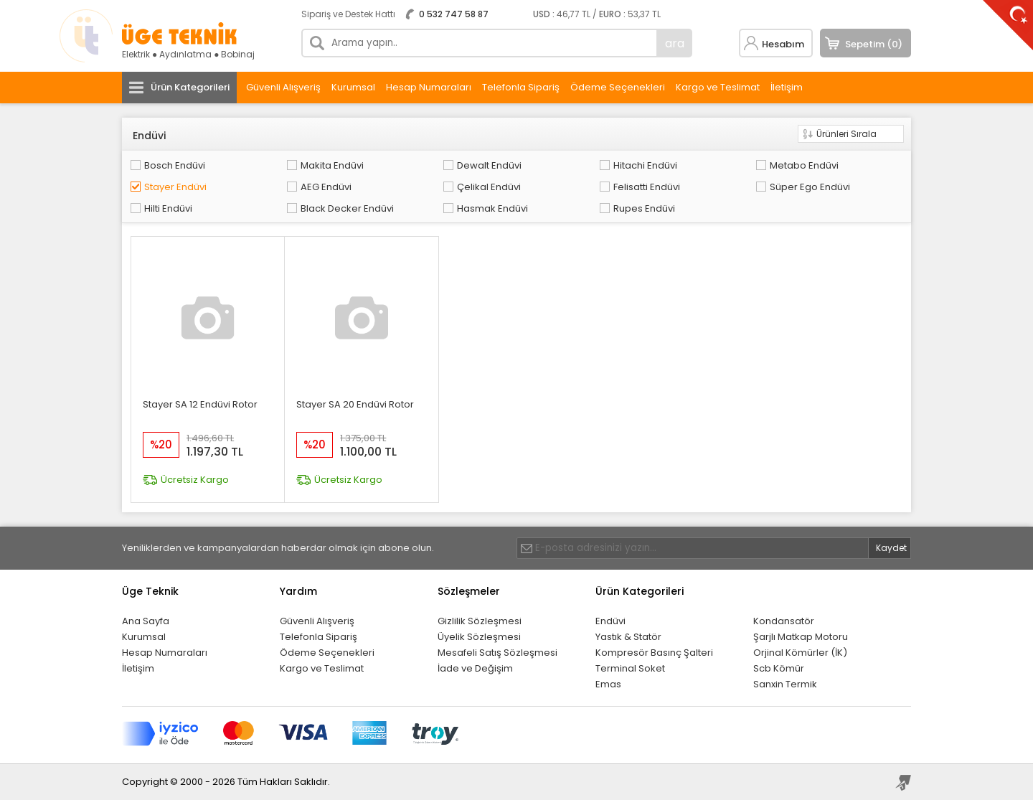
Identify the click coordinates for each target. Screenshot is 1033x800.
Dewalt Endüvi (489, 165)
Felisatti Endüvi (646, 187)
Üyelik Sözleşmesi (479, 637)
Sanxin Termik (785, 684)
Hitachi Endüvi (645, 165)
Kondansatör (783, 621)
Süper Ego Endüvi (810, 187)
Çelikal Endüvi (489, 187)
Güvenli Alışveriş (283, 87)
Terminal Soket (630, 668)
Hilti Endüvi (168, 208)
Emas (608, 684)
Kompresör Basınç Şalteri (654, 652)
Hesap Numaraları (428, 87)
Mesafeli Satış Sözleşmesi (497, 652)
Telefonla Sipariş (521, 87)
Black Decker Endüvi (347, 208)
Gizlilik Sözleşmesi (480, 621)
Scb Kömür (778, 668)
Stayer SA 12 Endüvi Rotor (200, 404)
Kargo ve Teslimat (718, 87)
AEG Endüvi (326, 187)
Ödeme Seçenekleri (617, 87)
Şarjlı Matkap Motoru (800, 637)
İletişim (786, 87)
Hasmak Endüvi (492, 208)
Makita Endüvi (332, 165)
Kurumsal (353, 87)
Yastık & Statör (628, 637)
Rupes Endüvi (644, 208)
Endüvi (610, 621)
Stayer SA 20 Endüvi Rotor (355, 404)
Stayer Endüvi (175, 187)
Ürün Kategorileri (190, 87)
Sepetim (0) (873, 44)
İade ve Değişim (475, 668)
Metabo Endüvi (804, 165)
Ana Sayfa (145, 621)
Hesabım (783, 44)
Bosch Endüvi (174, 165)
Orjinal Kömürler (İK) (800, 652)
